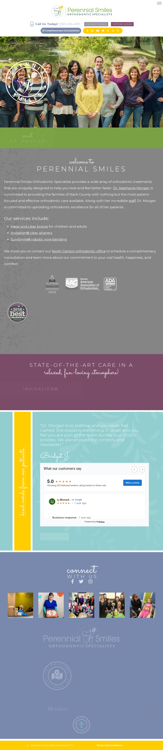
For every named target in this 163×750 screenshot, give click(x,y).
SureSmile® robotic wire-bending (39, 239)
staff (132, 201)
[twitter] (103, 31)
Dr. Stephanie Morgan (131, 188)
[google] (92, 31)
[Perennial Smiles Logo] (81, 11)
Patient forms (96, 24)
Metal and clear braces (29, 226)
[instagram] (113, 31)
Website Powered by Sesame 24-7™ (49, 745)
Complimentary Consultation (60, 30)
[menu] (159, 3)
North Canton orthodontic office (79, 251)
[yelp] (108, 31)
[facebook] (87, 31)
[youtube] (98, 31)
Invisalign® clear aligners (31, 233)
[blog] (118, 31)
